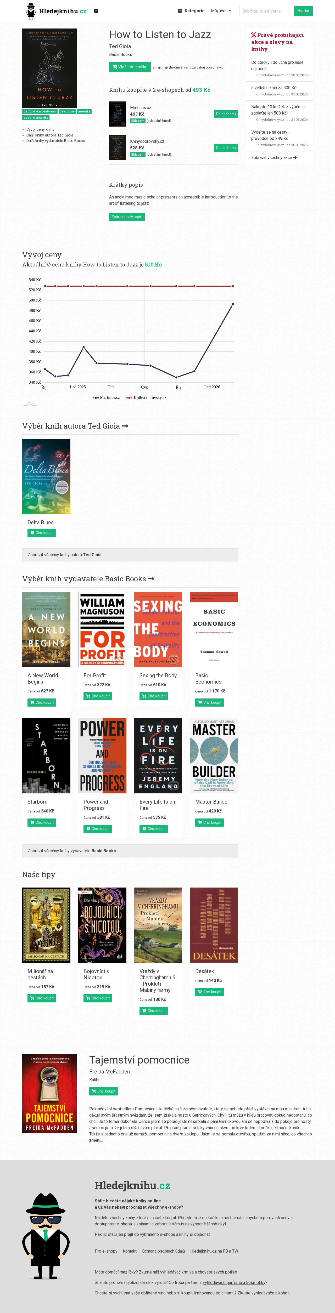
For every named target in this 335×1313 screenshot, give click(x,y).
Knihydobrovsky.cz (270, 75)
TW (188, 1251)
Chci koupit (42, 533)
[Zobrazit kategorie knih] (96, 11)
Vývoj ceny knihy (40, 129)
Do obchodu (226, 114)
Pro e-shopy (58, 1251)
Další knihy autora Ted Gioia (49, 135)
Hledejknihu (56, 11)
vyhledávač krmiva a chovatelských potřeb (151, 1272)
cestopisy (67, 111)
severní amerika (36, 118)
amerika (84, 111)
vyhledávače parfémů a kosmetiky (186, 1282)
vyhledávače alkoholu (223, 1293)
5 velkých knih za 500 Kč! (274, 87)
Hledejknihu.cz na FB (162, 1251)
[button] (221, 11)
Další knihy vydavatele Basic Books (55, 141)
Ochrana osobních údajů (116, 1251)
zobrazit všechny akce (274, 157)
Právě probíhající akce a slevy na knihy (277, 41)
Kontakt (82, 1251)
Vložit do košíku (130, 66)
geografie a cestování (40, 111)
